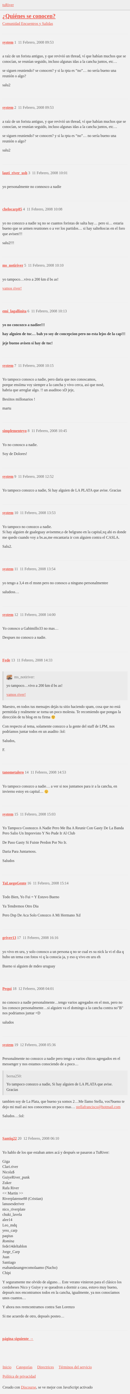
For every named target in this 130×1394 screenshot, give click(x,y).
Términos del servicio (75, 1367)
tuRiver (8, 5)
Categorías (24, 1367)
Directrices (45, 1367)
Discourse (28, 1387)
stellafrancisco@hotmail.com (98, 1107)
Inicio (7, 1367)
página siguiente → (18, 1339)
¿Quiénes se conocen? (29, 16)
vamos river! (12, 288)
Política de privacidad (19, 1376)
